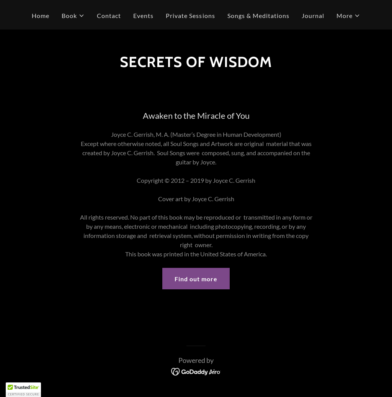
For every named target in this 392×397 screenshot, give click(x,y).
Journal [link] (313, 15)
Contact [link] (109, 15)
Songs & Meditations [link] (258, 15)
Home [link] (40, 15)
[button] (73, 15)
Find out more (196, 278)
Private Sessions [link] (190, 15)
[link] (196, 370)
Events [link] (143, 15)
